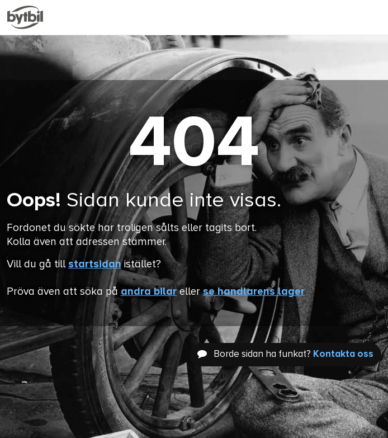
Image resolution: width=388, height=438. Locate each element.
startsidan (94, 264)
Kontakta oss (343, 354)
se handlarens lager (254, 291)
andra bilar (149, 291)
